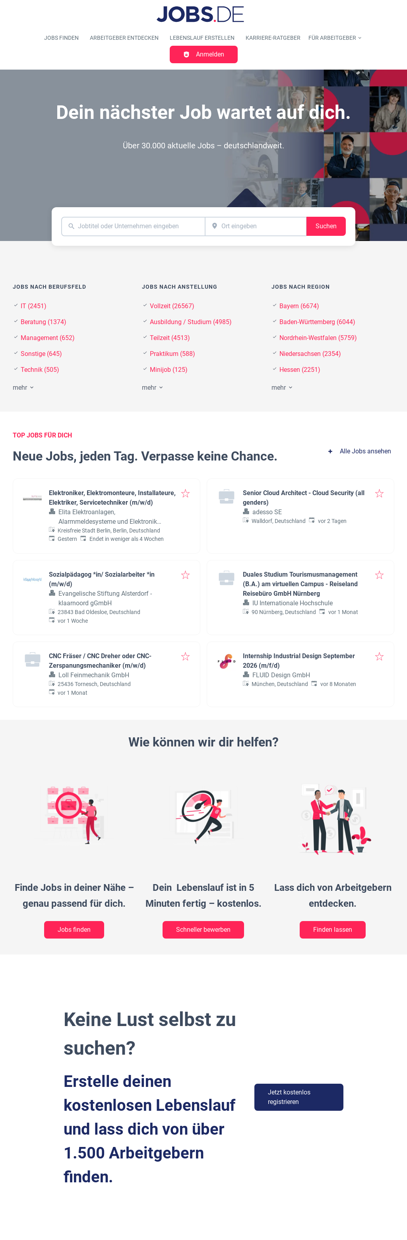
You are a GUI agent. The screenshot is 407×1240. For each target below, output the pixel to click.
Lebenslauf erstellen (202, 38)
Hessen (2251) (299, 369)
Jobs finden (61, 38)
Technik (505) (40, 369)
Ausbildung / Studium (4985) (191, 322)
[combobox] (133, 226)
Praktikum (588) (172, 354)
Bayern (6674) (299, 306)
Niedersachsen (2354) (310, 354)
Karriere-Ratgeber (273, 38)
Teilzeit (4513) (170, 338)
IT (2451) (34, 306)
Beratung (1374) (43, 322)
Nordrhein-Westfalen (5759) (318, 338)
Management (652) (48, 338)
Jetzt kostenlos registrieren (289, 1097)
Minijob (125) (169, 369)
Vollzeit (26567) (172, 306)
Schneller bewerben (203, 929)
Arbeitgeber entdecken (124, 38)
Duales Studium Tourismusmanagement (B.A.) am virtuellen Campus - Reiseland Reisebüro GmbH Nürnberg (300, 584)
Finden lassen (332, 929)
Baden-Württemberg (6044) (317, 322)
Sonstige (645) (41, 354)
